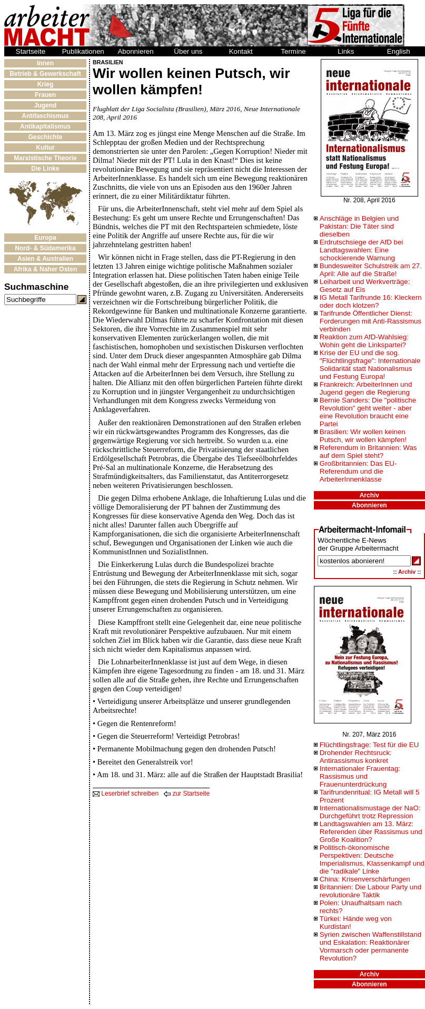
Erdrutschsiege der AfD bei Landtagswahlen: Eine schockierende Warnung (361, 250)
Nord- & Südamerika (45, 248)
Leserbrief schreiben (126, 793)
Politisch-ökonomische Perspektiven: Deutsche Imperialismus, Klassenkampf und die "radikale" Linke (372, 859)
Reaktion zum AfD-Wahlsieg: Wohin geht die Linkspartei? (364, 341)
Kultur (45, 147)
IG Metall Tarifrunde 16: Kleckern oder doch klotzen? (371, 301)
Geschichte (45, 137)
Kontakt (241, 51)
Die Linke (45, 168)
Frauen (45, 95)
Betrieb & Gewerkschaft (45, 73)
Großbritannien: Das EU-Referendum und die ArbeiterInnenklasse (358, 471)
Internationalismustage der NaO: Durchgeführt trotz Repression (370, 812)
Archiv (369, 495)
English (398, 51)
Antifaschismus (45, 116)
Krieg (45, 84)
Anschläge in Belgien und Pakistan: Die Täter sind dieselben (359, 226)
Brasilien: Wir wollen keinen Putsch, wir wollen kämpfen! (363, 436)
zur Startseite (187, 793)
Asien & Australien (45, 258)
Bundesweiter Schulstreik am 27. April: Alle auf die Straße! (371, 270)
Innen (45, 63)
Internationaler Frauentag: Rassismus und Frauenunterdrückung (360, 776)
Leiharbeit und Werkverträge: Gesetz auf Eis (365, 285)
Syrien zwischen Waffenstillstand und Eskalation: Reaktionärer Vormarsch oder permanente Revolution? (370, 946)
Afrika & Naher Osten (45, 269)
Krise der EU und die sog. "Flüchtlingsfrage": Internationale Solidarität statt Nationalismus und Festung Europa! (370, 364)
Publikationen (83, 51)
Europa (45, 237)
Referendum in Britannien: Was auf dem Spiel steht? (368, 451)
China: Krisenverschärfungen (365, 879)
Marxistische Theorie (45, 158)
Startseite (30, 51)
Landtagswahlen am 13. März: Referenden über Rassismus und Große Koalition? (371, 832)
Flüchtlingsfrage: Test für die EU (369, 745)
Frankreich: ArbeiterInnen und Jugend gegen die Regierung (366, 388)
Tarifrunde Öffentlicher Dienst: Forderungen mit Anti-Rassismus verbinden (370, 321)
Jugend (45, 105)
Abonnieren (135, 51)
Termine (293, 51)
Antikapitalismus (45, 126)
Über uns (188, 51)
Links (346, 51)
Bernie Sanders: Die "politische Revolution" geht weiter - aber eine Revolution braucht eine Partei (368, 412)
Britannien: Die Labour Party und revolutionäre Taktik (370, 891)
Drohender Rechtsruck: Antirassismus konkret (356, 757)
